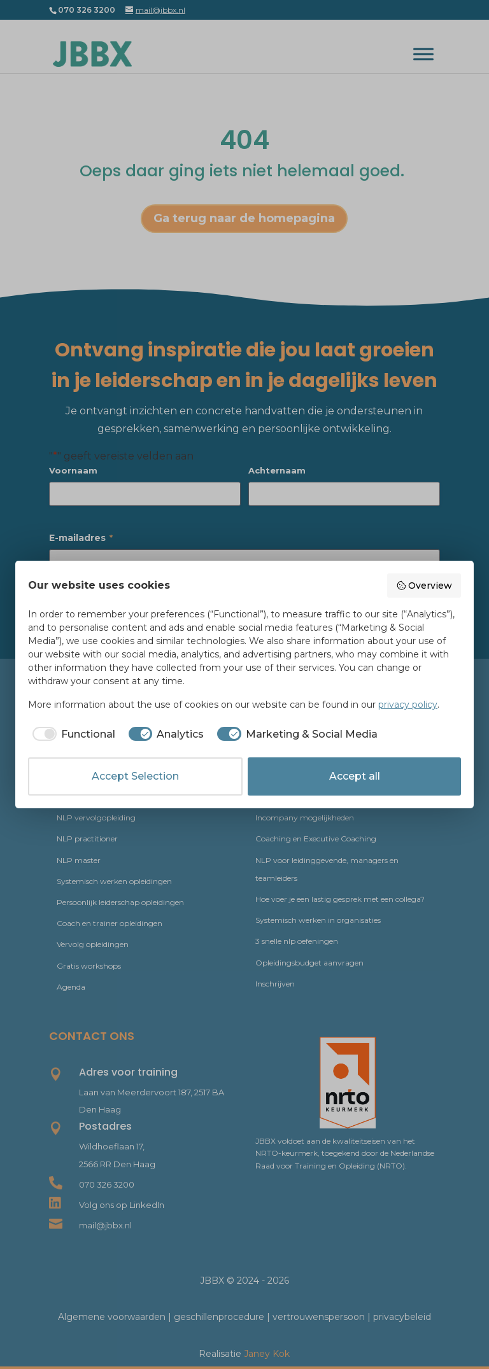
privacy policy (407, 704)
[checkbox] (71, 734)
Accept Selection (135, 776)
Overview (424, 585)
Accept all (354, 776)
